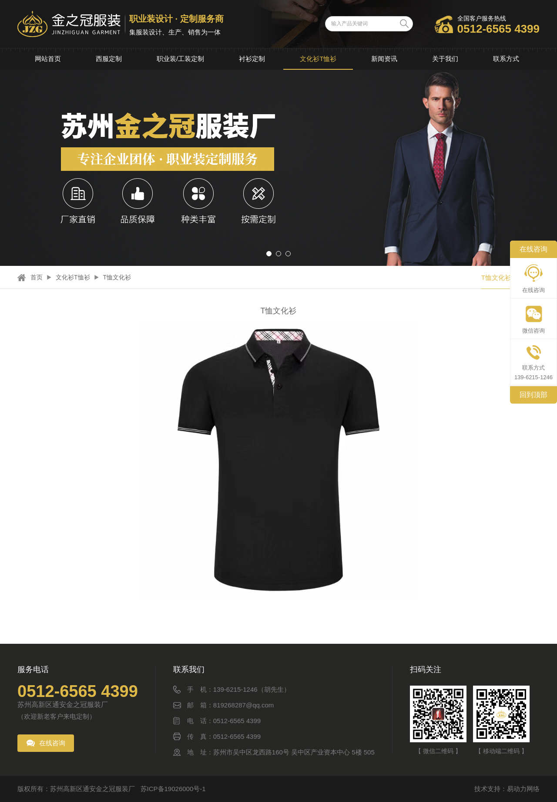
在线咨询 (52, 743)
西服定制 (109, 58)
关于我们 (445, 58)
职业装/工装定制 (180, 58)
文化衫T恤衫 (318, 58)
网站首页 (48, 58)
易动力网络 (523, 788)
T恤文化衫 (117, 277)
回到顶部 (533, 394)
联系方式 (506, 58)
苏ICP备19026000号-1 (173, 788)
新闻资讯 (384, 58)
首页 (36, 277)
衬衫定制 (252, 58)
